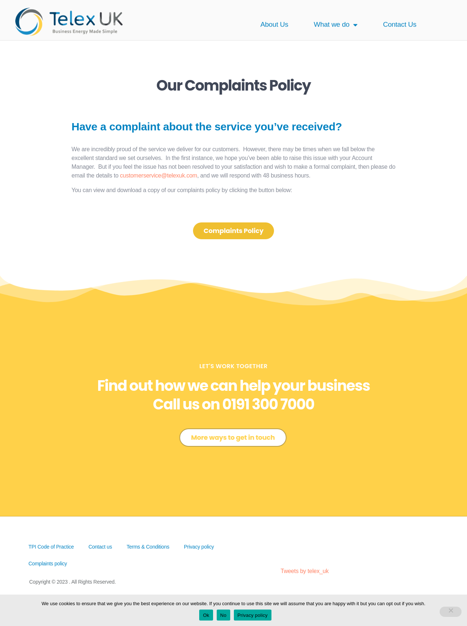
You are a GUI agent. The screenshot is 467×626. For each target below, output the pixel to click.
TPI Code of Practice (51, 547)
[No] (451, 612)
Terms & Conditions (148, 547)
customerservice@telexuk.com (158, 175)
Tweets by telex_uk (305, 571)
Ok (206, 615)
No (223, 615)
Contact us (100, 547)
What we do (336, 20)
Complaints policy (47, 563)
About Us (274, 20)
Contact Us (400, 20)
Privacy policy (199, 547)
